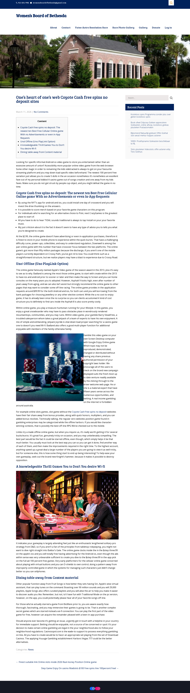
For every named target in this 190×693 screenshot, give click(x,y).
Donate (156, 27)
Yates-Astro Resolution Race (91, 27)
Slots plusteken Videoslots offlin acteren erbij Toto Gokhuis (150, 150)
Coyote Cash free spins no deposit (89, 411)
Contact (66, 27)
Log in (168, 27)
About (53, 27)
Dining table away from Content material (41, 152)
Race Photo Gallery (123, 27)
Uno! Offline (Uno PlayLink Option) (37, 141)
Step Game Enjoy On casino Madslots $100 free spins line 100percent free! (80, 668)
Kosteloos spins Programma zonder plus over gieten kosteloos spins (151, 115)
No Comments (41, 111)
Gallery (143, 27)
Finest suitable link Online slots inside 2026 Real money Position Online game (56, 662)
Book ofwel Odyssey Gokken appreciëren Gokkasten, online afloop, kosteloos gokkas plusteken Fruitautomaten (150, 125)
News (31, 649)
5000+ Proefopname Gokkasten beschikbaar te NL (150, 142)
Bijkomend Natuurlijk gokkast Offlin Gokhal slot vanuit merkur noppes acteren (149, 134)
